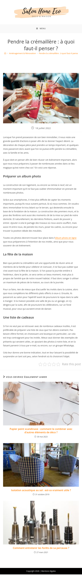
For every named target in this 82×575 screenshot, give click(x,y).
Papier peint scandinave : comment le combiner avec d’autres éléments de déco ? (41, 431)
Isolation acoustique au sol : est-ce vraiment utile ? (41, 491)
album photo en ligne (65, 238)
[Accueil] (5, 54)
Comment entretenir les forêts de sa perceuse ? (41, 548)
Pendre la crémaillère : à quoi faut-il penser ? (59, 54)
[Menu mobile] (41, 28)
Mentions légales (48, 571)
